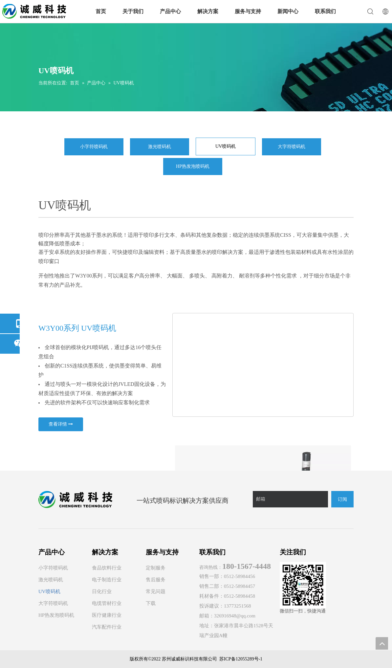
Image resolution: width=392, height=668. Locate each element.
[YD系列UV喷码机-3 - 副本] (263, 364)
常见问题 (155, 591)
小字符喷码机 (94, 146)
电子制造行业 (106, 579)
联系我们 (325, 11)
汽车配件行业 (106, 627)
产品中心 (170, 11)
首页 (101, 11)
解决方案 (207, 11)
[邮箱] (290, 499)
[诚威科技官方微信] (303, 585)
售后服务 (155, 579)
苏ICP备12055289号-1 (240, 659)
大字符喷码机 (291, 146)
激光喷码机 (159, 146)
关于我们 (132, 11)
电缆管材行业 (106, 603)
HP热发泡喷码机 (192, 166)
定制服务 (155, 567)
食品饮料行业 (106, 567)
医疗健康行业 (106, 615)
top (382, 643)
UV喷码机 (225, 146)
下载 (151, 603)
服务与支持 (248, 11)
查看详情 (61, 424)
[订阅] (342, 499)
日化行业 (102, 591)
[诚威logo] (75, 499)
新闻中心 (287, 11)
